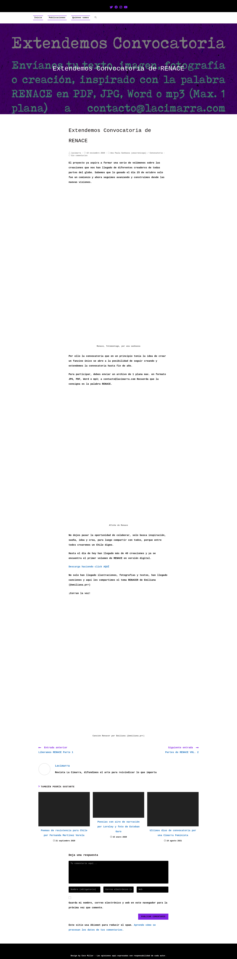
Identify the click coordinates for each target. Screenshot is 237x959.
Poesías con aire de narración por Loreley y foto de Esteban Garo (118, 827)
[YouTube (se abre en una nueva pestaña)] (125, 8)
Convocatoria (156, 153)
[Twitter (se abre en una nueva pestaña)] (111, 8)
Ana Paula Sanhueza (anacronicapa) (128, 153)
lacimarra (76, 153)
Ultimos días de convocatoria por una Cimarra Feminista (173, 833)
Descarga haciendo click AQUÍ (89, 566)
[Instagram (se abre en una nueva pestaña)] (120, 8)
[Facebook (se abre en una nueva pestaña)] (116, 8)
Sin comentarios (79, 156)
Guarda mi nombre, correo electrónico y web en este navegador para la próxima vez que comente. (118, 905)
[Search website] (95, 17)
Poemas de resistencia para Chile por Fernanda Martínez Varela (64, 833)
